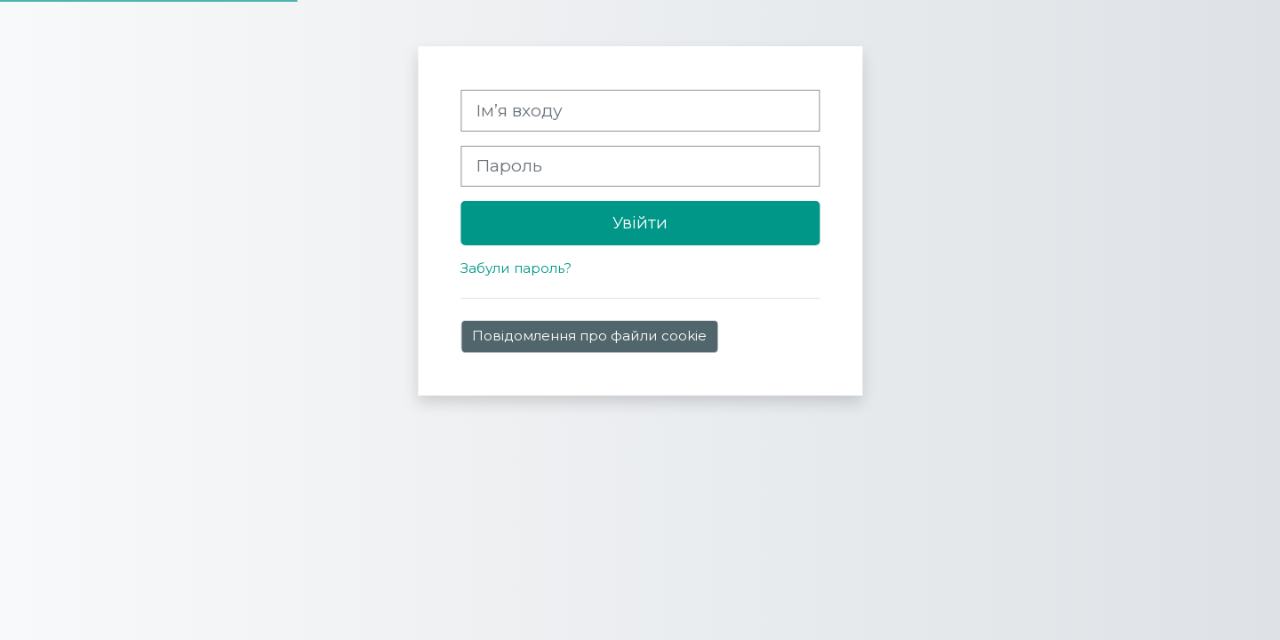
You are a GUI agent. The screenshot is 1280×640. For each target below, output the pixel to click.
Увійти (640, 222)
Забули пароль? (516, 268)
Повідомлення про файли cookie (589, 335)
